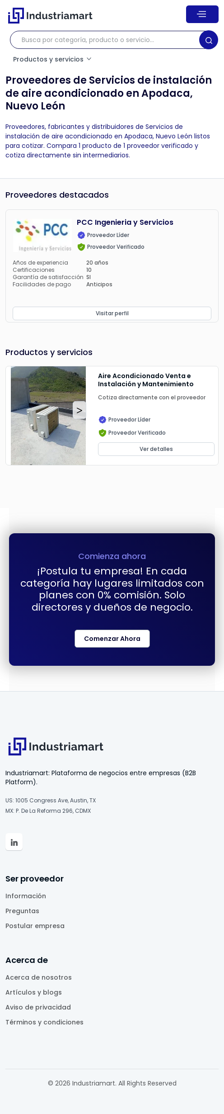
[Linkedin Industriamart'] (14, 841)
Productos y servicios (53, 59)
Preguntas (22, 910)
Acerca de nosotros (38, 977)
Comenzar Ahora (112, 638)
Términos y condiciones (44, 1022)
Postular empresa (35, 925)
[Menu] (202, 14)
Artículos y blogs (33, 992)
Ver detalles (156, 449)
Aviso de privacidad (38, 1007)
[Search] (208, 39)
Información (25, 896)
